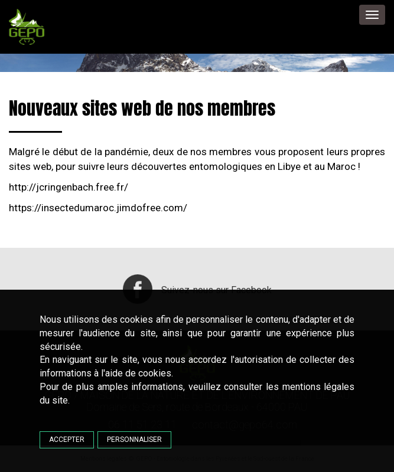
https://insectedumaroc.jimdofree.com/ (98, 208)
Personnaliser (134, 439)
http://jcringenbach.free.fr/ (68, 187)
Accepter (66, 439)
